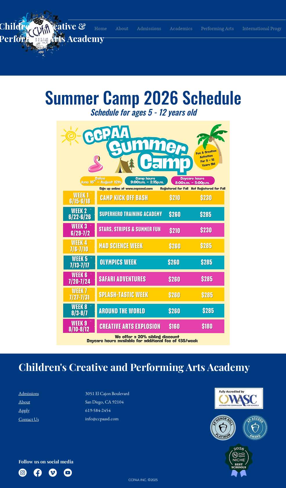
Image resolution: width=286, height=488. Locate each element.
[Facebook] (38, 473)
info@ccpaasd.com (102, 419)
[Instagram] (23, 473)
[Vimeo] (53, 473)
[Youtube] (68, 473)
